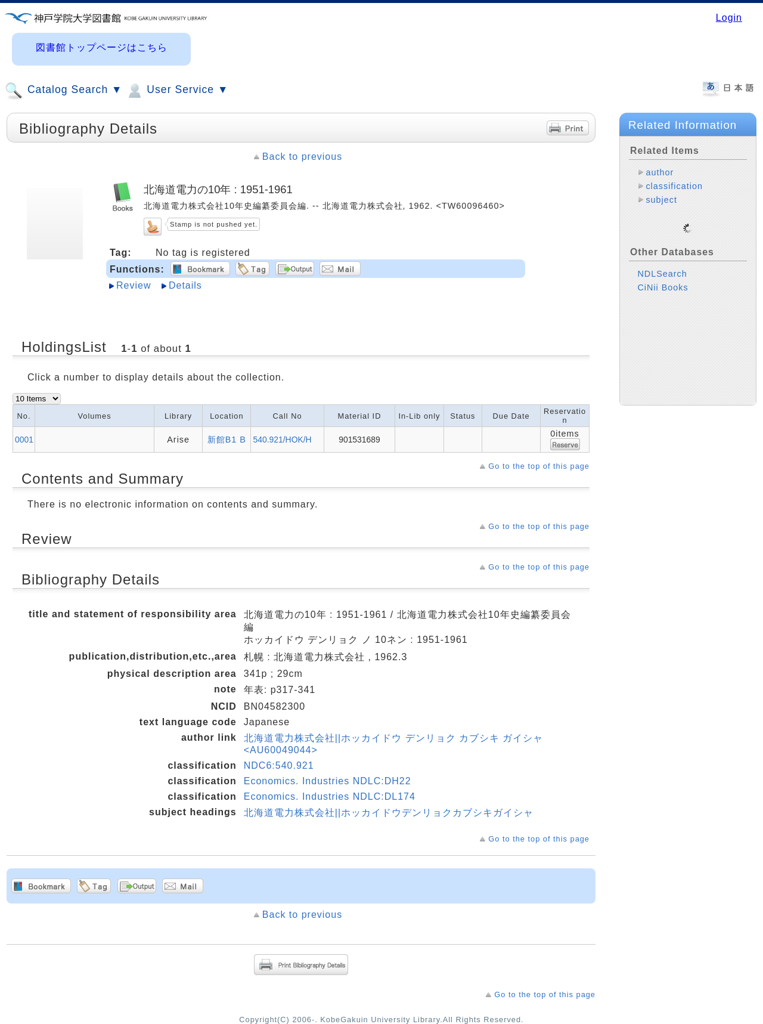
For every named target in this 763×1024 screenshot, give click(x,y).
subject (661, 200)
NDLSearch (662, 264)
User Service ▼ (176, 91)
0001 (24, 439)
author (660, 172)
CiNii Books (662, 278)
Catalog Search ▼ (63, 91)
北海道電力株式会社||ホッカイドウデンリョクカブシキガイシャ (389, 813)
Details (185, 285)
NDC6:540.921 (279, 765)
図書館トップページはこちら (102, 47)
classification (674, 186)
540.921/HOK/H (282, 439)
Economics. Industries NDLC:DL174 (329, 796)
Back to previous (302, 156)
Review (133, 285)
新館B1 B (226, 439)
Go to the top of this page (539, 466)
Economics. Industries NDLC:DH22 (327, 781)
